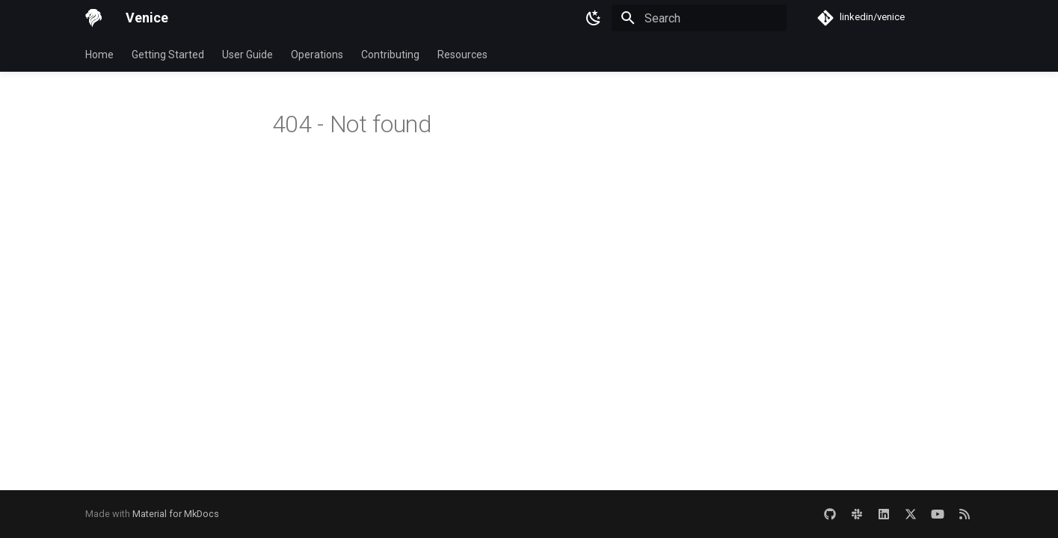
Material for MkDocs (175, 513)
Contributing (390, 55)
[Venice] (93, 18)
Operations (317, 55)
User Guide (247, 55)
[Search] (699, 17)
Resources (462, 55)
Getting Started (168, 55)
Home (99, 55)
